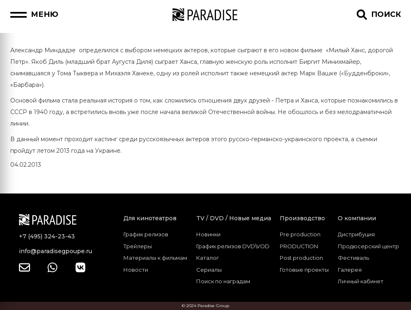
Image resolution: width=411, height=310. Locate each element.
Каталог (207, 257)
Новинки (208, 234)
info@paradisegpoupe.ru (55, 251)
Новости (135, 269)
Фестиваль (353, 257)
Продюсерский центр (368, 246)
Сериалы (209, 269)
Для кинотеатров (149, 218)
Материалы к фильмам (155, 257)
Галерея (350, 269)
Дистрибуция (356, 234)
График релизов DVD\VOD (232, 246)
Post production (301, 257)
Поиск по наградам (223, 281)
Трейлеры (137, 246)
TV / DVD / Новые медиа (233, 218)
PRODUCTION (299, 246)
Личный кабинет (360, 281)
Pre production (300, 234)
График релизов (145, 234)
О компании (357, 218)
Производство (302, 218)
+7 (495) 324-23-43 (47, 236)
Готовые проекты (304, 269)
